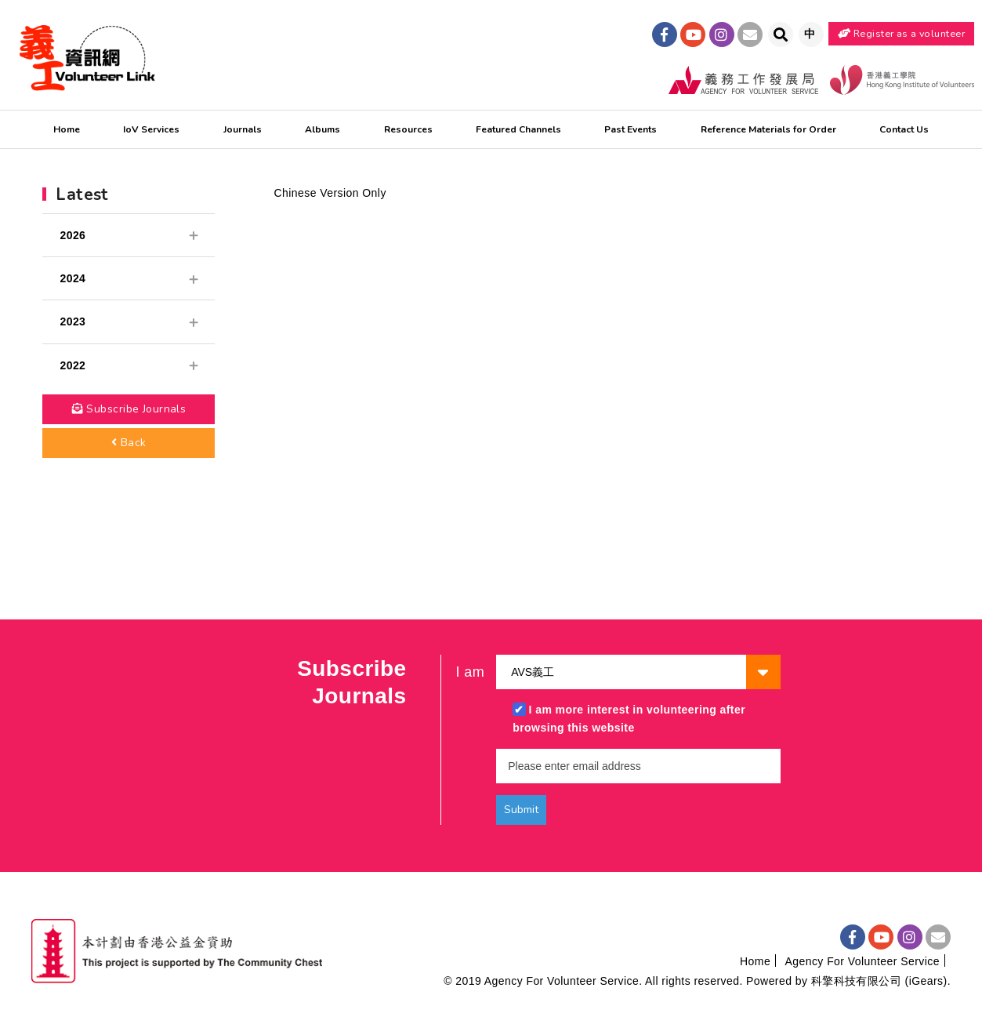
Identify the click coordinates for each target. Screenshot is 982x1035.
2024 (128, 278)
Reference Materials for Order (768, 129)
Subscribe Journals (129, 408)
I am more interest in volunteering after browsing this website (629, 718)
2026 (128, 235)
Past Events (630, 129)
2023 (128, 321)
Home (66, 129)
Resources (408, 129)
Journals (242, 129)
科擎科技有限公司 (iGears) (879, 981)
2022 (128, 365)
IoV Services (151, 129)
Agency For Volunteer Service (862, 961)
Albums (322, 129)
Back (129, 442)
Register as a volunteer (901, 33)
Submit (521, 809)
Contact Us (904, 129)
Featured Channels (518, 129)
